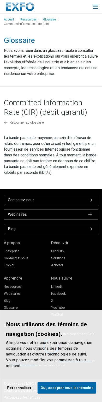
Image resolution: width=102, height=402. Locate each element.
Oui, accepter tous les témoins (67, 388)
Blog (7, 300)
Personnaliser (19, 388)
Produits (57, 251)
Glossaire (49, 19)
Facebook (58, 293)
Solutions (58, 258)
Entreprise (11, 251)
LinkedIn (57, 286)
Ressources (28, 19)
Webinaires (12, 293)
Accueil (9, 19)
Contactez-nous (16, 258)
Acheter (57, 265)
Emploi (9, 265)
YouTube (58, 307)
